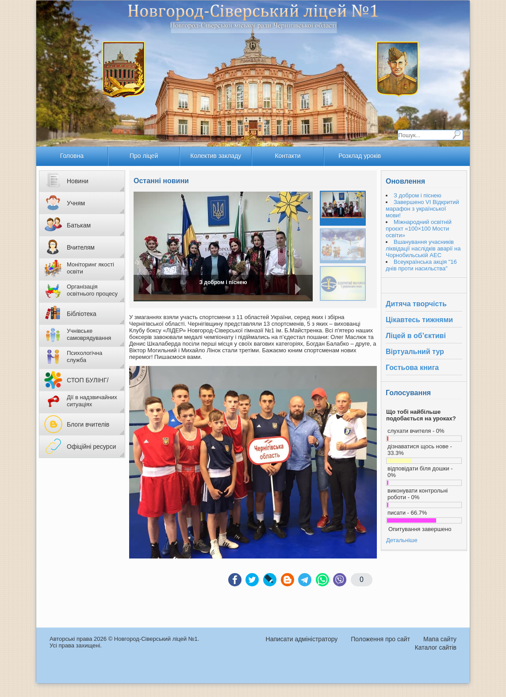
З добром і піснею (223, 282)
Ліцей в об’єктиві (416, 335)
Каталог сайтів (435, 647)
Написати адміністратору (302, 639)
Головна (72, 155)
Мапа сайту (439, 639)
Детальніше (402, 540)
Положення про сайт (380, 639)
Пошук (456, 134)
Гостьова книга (412, 367)
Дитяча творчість (416, 304)
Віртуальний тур (415, 351)
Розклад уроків (359, 155)
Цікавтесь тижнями (419, 319)
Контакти (287, 155)
